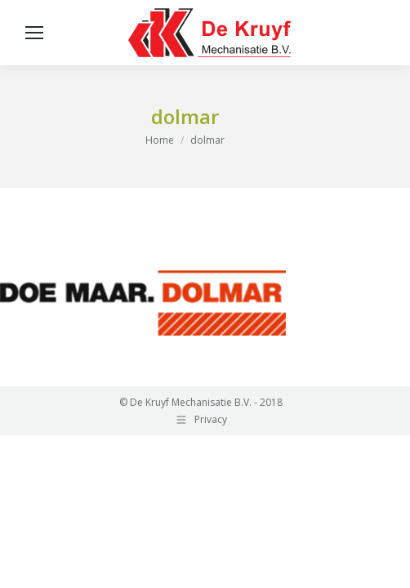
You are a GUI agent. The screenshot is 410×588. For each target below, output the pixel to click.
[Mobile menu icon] (34, 32)
